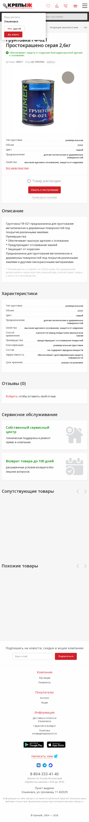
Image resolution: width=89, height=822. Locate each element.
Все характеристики (17, 168)
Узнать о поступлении (44, 189)
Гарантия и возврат (44, 725)
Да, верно (13, 34)
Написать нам (42, 756)
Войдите (11, 396)
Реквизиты (44, 682)
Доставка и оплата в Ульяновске (44, 719)
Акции (44, 702)
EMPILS (51, 61)
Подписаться (65, 656)
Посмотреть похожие (44, 197)
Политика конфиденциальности (44, 732)
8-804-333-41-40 (44, 773)
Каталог (44, 697)
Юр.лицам (44, 677)
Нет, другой (14, 28)
